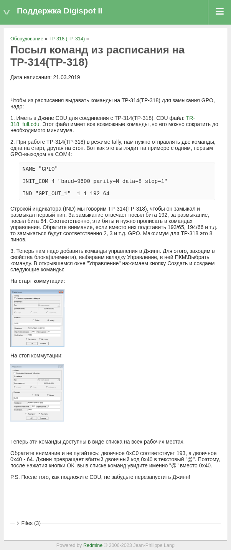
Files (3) (31, 523)
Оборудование (26, 39)
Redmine (92, 545)
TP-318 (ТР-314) (67, 39)
